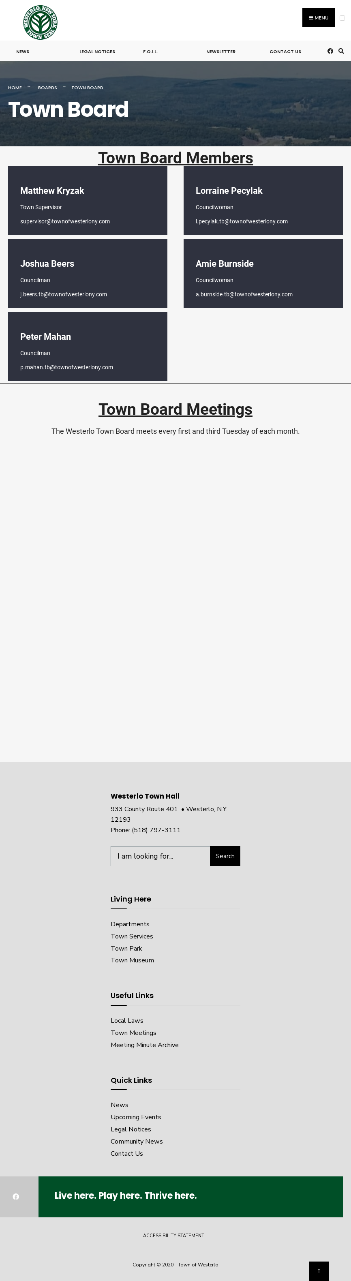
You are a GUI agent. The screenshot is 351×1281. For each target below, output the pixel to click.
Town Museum (132, 960)
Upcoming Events (136, 1117)
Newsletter (220, 51)
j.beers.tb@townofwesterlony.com (63, 294)
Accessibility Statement (173, 1236)
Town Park (126, 948)
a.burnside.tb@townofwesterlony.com (244, 294)
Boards (47, 87)
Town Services (132, 936)
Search (225, 856)
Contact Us (285, 51)
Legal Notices (97, 51)
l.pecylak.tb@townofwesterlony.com (242, 221)
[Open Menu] (342, 18)
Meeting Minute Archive (145, 1045)
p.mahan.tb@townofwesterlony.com (66, 367)
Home (15, 87)
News (22, 51)
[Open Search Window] (340, 51)
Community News (137, 1141)
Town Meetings (133, 1032)
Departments (130, 924)
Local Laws (127, 1020)
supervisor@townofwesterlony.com (65, 221)
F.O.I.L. (150, 51)
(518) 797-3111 (156, 830)
